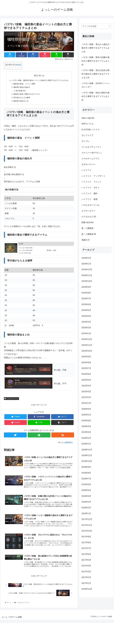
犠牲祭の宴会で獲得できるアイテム (26, 95)
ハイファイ (86, 170)
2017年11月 (86, 525)
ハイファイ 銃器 (89, 199)
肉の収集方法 (19, 91)
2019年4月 (86, 426)
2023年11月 (86, 275)
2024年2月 (86, 258)
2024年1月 (86, 264)
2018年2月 (86, 507)
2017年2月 (86, 577)
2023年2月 (86, 327)
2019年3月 (86, 432)
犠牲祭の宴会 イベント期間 (23, 84)
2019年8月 (86, 420)
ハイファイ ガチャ (90, 187)
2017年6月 (86, 554)
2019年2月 (86, 438)
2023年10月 (86, 281)
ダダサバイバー (88, 164)
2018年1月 (86, 513)
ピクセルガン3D (88, 217)
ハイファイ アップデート (93, 176)
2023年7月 (86, 298)
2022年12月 (86, 339)
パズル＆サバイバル (11, 399)
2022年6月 (86, 374)
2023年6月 (86, 304)
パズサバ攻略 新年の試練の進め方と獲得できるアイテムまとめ (95, 61)
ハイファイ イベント (91, 182)
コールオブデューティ (91, 147)
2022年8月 (86, 362)
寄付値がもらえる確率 (21, 98)
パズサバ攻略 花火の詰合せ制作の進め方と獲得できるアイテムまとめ (95, 74)
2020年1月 (86, 415)
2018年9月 (86, 467)
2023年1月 (86, 333)
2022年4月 (86, 386)
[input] (96, 26)
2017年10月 (86, 531)
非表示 (18, 65)
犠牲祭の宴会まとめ (20, 102)
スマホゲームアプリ (90, 159)
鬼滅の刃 (85, 240)
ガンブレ (85, 141)
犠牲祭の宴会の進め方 (21, 88)
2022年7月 (86, 368)
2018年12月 (86, 450)
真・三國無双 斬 (88, 234)
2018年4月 (86, 496)
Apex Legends (87, 118)
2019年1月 (86, 444)
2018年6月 (86, 484)
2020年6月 (86, 409)
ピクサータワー (88, 211)
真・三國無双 (87, 228)
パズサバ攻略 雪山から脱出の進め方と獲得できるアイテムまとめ (95, 48)
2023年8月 (86, 293)
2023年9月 (86, 287)
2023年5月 (86, 310)
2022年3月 (86, 391)
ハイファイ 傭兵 (89, 193)
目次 (36, 75)
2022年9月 (86, 357)
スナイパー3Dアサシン (91, 153)
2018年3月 (86, 502)
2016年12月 (86, 589)
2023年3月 (86, 322)
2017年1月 (86, 583)
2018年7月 (86, 479)
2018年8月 (86, 473)
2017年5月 (86, 560)
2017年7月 (86, 548)
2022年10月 (86, 351)
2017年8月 (86, 542)
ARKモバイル (87, 124)
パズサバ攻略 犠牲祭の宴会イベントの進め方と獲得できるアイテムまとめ (40, 80)
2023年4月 (86, 316)
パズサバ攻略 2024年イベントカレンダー (95, 85)
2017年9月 (86, 537)
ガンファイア (87, 135)
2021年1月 (86, 403)
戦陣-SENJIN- (87, 222)
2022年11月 (86, 345)
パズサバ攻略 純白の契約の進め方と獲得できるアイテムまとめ (95, 96)
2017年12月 (86, 519)
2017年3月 (86, 571)
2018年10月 (86, 461)
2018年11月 (86, 455)
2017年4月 (86, 566)
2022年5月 (86, 380)
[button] (68, 54)
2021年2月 (86, 397)
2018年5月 (86, 490)
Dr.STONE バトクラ (90, 129)
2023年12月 (86, 269)
